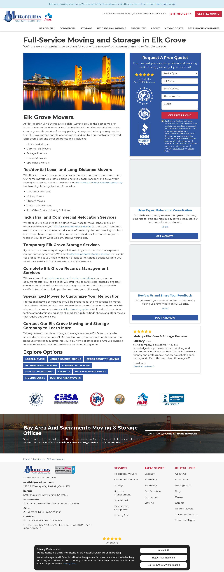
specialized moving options (74, 309)
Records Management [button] (111, 28)
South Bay (151, 485)
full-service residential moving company (98, 182)
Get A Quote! (165, 236)
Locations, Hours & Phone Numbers (172, 433)
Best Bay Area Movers (65, 377)
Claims (179, 497)
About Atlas (182, 479)
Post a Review (165, 317)
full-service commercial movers (72, 226)
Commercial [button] (68, 28)
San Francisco (153, 491)
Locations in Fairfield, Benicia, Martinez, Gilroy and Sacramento (134, 13)
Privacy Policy (69, 563)
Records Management (90, 371)
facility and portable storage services (88, 253)
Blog (178, 491)
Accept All (163, 550)
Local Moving (35, 358)
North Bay (151, 479)
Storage (64, 371)
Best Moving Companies (121, 508)
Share (165, 226)
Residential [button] (47, 28)
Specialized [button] (138, 28)
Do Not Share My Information (164, 565)
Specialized (121, 500)
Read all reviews (143, 366)
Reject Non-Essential (163, 557)
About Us (180, 473)
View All (149, 502)
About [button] (155, 28)
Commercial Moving (76, 365)
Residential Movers (125, 473)
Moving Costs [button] (173, 28)
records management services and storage (70, 278)
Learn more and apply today (158, 3)
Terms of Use (178, 148)
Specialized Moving (39, 371)
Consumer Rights (185, 520)
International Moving (41, 365)
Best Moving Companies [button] (203, 28)
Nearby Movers (184, 508)
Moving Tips (121, 515)
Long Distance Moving (65, 358)
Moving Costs (35, 377)
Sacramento (152, 497)
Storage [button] (86, 28)
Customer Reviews (186, 514)
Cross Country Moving (102, 358)
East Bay (150, 473)
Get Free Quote (208, 13)
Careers (179, 502)
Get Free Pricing (179, 115)
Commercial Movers (126, 479)
